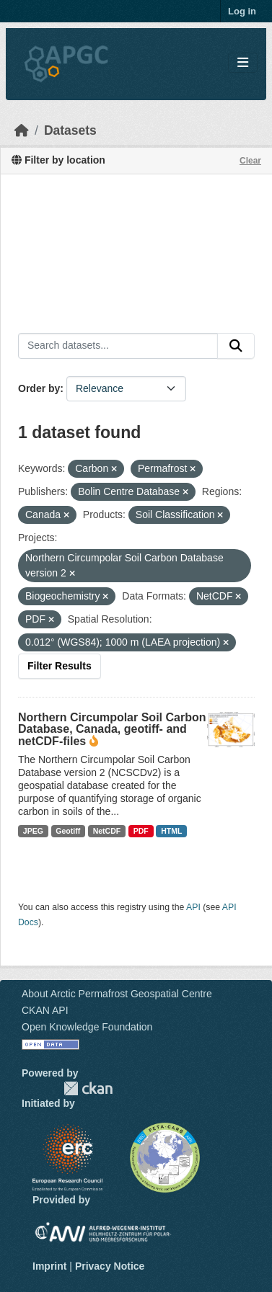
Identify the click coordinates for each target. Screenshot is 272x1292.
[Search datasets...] (118, 346)
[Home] (21, 130)
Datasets (70, 130)
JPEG (33, 831)
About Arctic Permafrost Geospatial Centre (117, 993)
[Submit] (236, 346)
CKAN (88, 1088)
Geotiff (68, 831)
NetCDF (107, 831)
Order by (39, 388)
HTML (171, 831)
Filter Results (59, 666)
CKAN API (45, 1010)
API (193, 907)
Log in (242, 11)
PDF (141, 831)
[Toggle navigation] (243, 63)
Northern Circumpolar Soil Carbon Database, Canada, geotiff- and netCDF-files (112, 729)
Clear (250, 161)
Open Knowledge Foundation (87, 1027)
